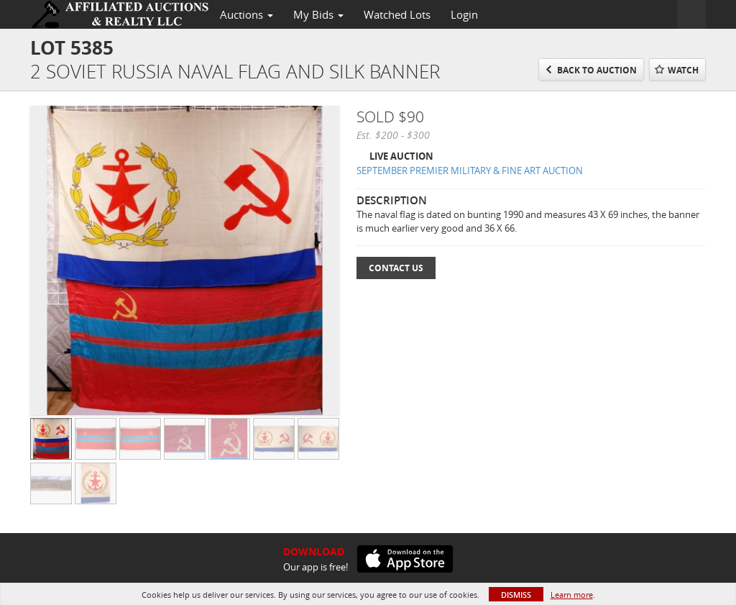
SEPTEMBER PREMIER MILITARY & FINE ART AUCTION (469, 170)
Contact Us (396, 268)
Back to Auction (597, 70)
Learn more (572, 594)
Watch (683, 70)
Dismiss (516, 594)
